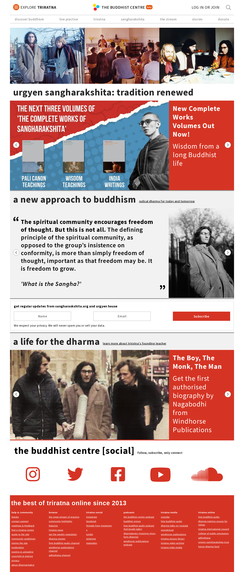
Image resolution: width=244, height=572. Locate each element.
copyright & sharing (22, 556)
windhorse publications (173, 534)
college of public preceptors (213, 533)
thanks (15, 517)
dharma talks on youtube (174, 525)
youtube (165, 517)
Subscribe (201, 316)
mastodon (91, 543)
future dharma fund (208, 546)
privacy (15, 560)
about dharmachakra (23, 565)
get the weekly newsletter (63, 534)
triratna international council (213, 529)
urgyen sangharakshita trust (213, 542)
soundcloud (167, 530)
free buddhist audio (171, 521)
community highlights (60, 521)
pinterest (91, 538)
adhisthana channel (59, 555)
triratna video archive (172, 543)
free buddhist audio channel (64, 543)
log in (206, 7)
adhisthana (204, 537)
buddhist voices (132, 521)
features (53, 525)
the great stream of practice (64, 517)
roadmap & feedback (23, 525)
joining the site (20, 543)
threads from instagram (99, 525)
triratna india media (171, 547)
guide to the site (20, 534)
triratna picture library (173, 538)
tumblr (89, 534)
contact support (20, 521)
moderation (18, 547)
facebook (91, 521)
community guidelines (23, 538)
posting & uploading (22, 552)
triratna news (56, 530)
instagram (91, 517)
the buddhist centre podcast (139, 517)
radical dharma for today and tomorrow (167, 201)
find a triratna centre (23, 530)
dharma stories (57, 538)
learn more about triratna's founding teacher (134, 343)
